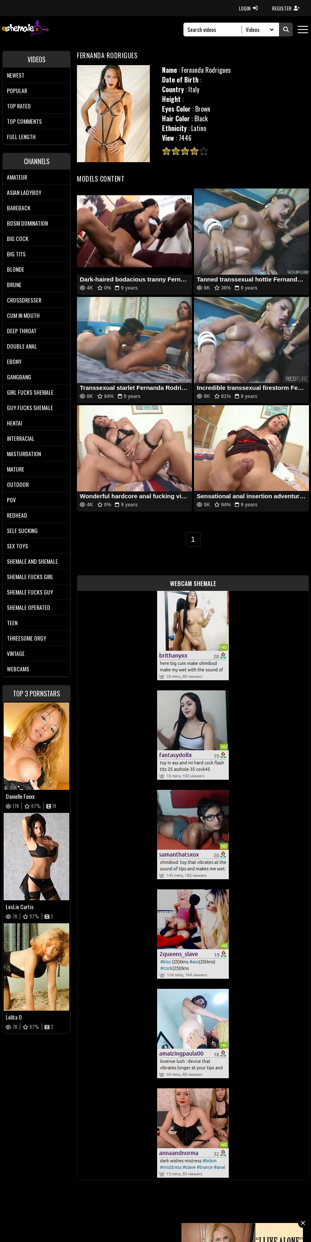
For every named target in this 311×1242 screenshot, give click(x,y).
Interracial (20, 438)
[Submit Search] (286, 29)
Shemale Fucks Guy (30, 592)
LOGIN (248, 8)
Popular (17, 90)
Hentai (14, 423)
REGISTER (286, 8)
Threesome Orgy (26, 638)
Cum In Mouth (23, 315)
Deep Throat (21, 330)
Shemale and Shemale (32, 561)
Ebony (14, 361)
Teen (12, 622)
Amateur (17, 177)
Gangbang (19, 376)
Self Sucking (22, 530)
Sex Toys (17, 546)
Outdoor (18, 484)
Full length (21, 136)
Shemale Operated (28, 607)
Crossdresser (24, 300)
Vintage (16, 653)
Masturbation (24, 453)
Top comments (24, 121)
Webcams (18, 668)
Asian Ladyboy (24, 192)
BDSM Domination (27, 223)
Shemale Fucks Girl (30, 576)
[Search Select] (258, 29)
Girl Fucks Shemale (30, 392)
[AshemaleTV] (25, 29)
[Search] (214, 29)
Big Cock (17, 238)
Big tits (16, 254)
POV (11, 499)
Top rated (19, 106)
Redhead (17, 515)
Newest (15, 75)
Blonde (15, 269)
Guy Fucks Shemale (30, 407)
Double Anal (22, 346)
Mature (15, 469)
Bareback (18, 207)
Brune (14, 284)
